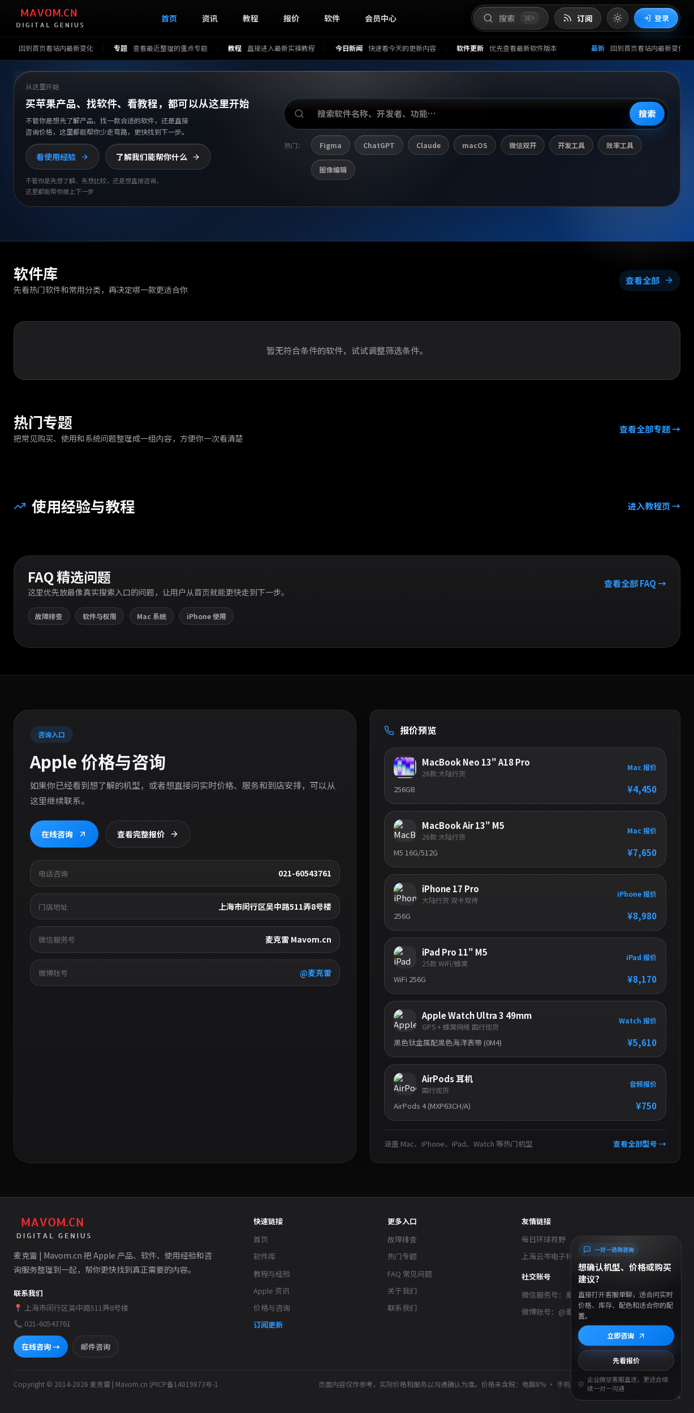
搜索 (647, 113)
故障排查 (402, 1239)
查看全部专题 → (649, 429)
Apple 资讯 (271, 1290)
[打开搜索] (511, 18)
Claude (428, 145)
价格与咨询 (271, 1307)
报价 (291, 18)
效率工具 (619, 145)
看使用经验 (62, 156)
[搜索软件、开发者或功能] (476, 113)
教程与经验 (271, 1273)
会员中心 (380, 18)
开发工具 (571, 145)
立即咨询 (626, 1335)
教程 (250, 18)
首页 (169, 18)
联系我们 (402, 1307)
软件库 (264, 1256)
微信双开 (522, 145)
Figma (331, 145)
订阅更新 (268, 1324)
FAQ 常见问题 (409, 1273)
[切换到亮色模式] (617, 18)
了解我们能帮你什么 (158, 156)
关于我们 (402, 1290)
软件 (332, 18)
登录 (656, 17)
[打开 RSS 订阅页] (577, 18)
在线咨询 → (40, 1346)
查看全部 (650, 280)
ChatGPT (379, 145)
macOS (475, 145)
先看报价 (626, 1360)
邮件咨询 (95, 1346)
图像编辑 (333, 169)
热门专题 (402, 1256)
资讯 (210, 18)
